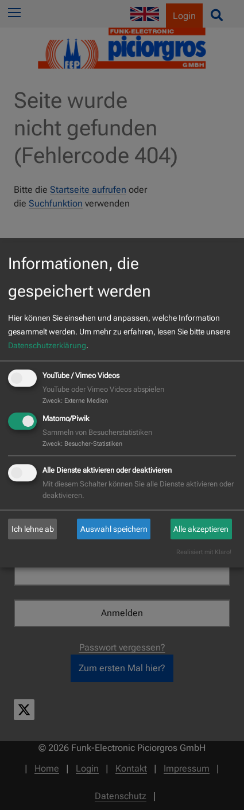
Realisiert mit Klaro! (203, 552)
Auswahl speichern (114, 528)
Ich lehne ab (32, 528)
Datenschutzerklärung (47, 345)
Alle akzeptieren (200, 528)
